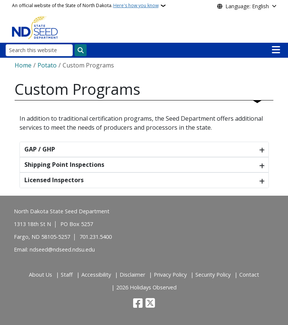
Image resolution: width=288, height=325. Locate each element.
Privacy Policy (170, 274)
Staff (67, 274)
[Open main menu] (276, 50)
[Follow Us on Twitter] (150, 304)
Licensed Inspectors (54, 180)
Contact (249, 274)
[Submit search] (81, 50)
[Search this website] (39, 50)
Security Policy (213, 274)
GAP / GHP (39, 149)
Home (23, 65)
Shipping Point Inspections (64, 164)
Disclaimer (132, 274)
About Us (40, 274)
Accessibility (96, 274)
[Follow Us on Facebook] (137, 304)
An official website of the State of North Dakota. (85, 5)
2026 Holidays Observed (146, 287)
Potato (47, 65)
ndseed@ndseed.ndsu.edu (62, 249)
